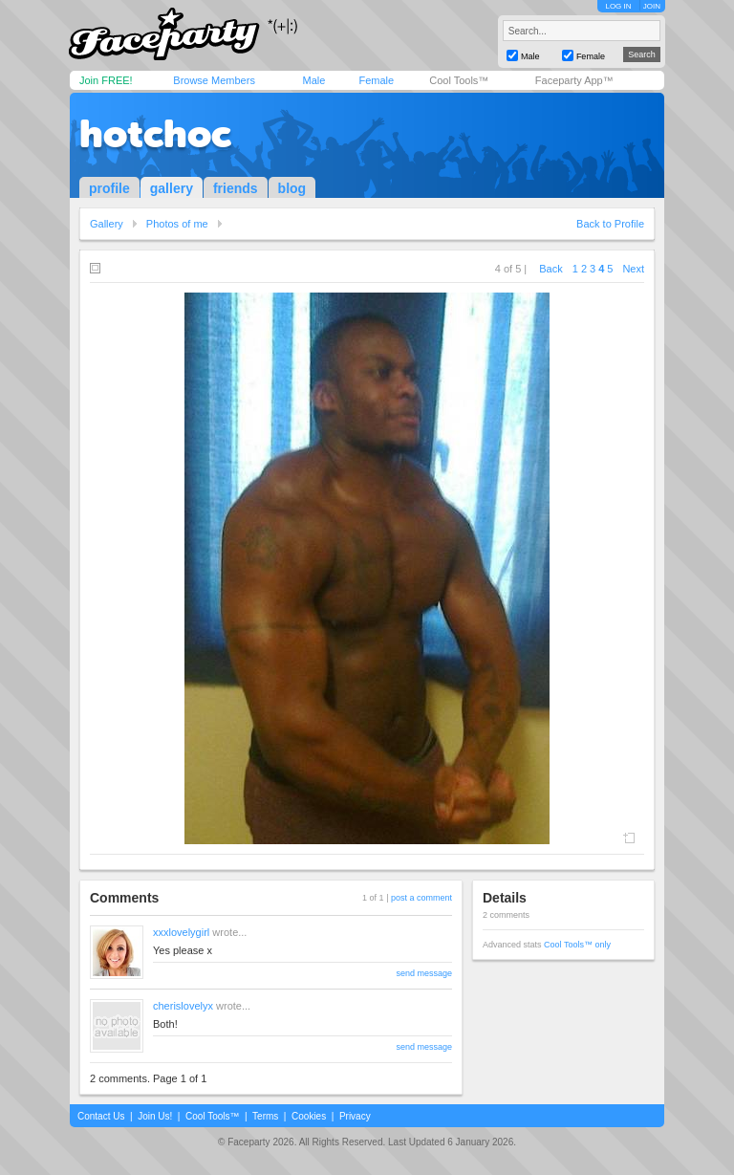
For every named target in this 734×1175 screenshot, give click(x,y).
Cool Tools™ (458, 80)
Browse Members (214, 80)
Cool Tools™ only (577, 944)
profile (109, 188)
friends (235, 188)
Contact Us (100, 1116)
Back (550, 268)
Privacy (355, 1116)
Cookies (308, 1116)
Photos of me (177, 223)
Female (376, 80)
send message (424, 973)
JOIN (651, 6)
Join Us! (155, 1116)
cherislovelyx (183, 1006)
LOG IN (618, 6)
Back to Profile (610, 223)
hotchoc (155, 134)
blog (292, 188)
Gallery (106, 223)
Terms (265, 1116)
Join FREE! (106, 80)
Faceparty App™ (574, 80)
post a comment (421, 898)
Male (313, 80)
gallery (171, 188)
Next (633, 268)
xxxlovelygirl (181, 932)
